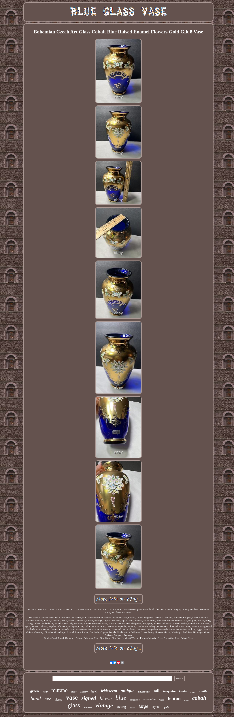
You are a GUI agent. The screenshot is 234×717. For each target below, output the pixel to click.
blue (120, 697)
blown (106, 698)
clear (45, 691)
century (84, 691)
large (143, 706)
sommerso (135, 699)
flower (193, 692)
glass (74, 705)
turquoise (169, 691)
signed (88, 698)
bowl (94, 691)
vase (72, 697)
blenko (59, 699)
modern (88, 707)
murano (59, 690)
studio (74, 692)
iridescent (109, 691)
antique (128, 690)
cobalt (199, 698)
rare (47, 699)
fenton (174, 698)
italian (132, 708)
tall (156, 691)
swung (121, 707)
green (34, 691)
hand (36, 698)
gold (166, 707)
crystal (156, 707)
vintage (104, 705)
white (186, 700)
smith (203, 691)
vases (161, 700)
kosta (183, 691)
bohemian (149, 699)
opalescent (144, 691)
